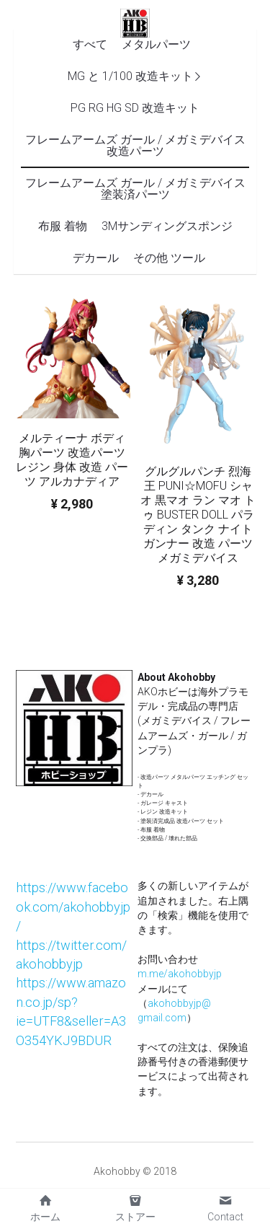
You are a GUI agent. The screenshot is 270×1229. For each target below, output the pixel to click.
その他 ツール (169, 258)
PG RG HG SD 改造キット (135, 108)
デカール (96, 258)
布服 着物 (62, 226)
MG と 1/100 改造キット (130, 76)
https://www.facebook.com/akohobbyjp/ (73, 906)
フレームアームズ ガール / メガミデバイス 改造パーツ (135, 145)
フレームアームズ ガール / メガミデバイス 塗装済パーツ (135, 188)
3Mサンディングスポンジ (167, 226)
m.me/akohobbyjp (180, 973)
